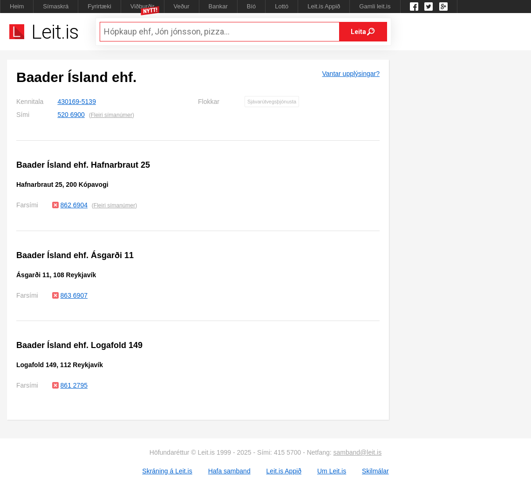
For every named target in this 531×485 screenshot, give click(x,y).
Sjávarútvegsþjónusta (271, 101)
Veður (182, 6)
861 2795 (74, 385)
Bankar (218, 6)
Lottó (281, 6)
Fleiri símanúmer (111, 115)
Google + (443, 6)
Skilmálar (375, 471)
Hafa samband (229, 471)
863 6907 (74, 295)
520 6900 (70, 114)
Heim (17, 6)
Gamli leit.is (374, 6)
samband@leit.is (358, 452)
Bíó (251, 6)
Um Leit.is (331, 471)
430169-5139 (76, 101)
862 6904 (74, 205)
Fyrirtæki (99, 6)
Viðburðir (142, 6)
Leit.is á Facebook (414, 6)
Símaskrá (55, 6)
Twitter (428, 6)
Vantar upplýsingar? (351, 73)
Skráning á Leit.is (167, 471)
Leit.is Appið (323, 6)
